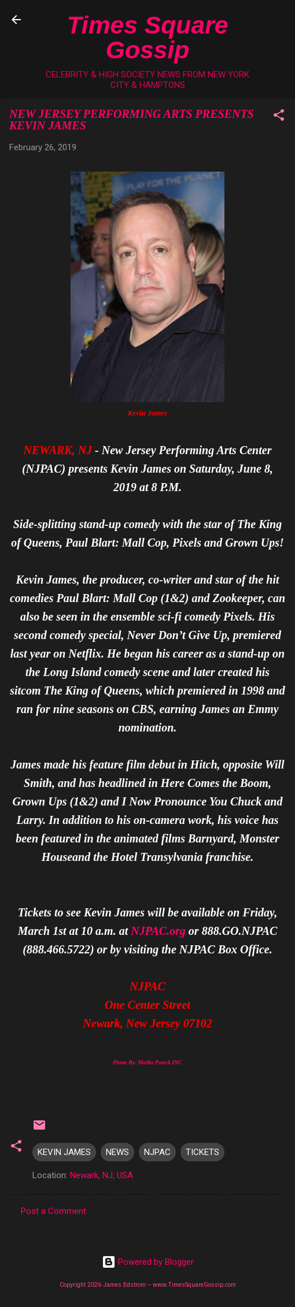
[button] (279, 117)
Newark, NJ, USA (101, 1175)
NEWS (117, 1152)
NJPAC (157, 1152)
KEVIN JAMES (64, 1152)
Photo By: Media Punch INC (147, 1062)
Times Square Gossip (147, 37)
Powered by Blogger (148, 1262)
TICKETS (202, 1152)
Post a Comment (53, 1211)
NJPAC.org (158, 930)
